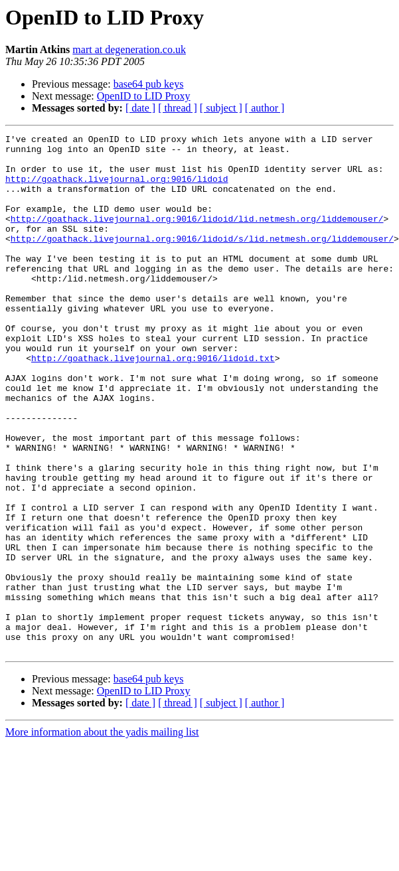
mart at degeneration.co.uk (129, 49)
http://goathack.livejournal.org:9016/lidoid (116, 189)
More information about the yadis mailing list (102, 835)
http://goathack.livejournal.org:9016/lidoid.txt (153, 404)
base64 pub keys (149, 84)
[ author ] (265, 108)
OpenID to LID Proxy (144, 96)
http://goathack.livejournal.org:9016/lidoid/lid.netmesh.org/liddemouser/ (197, 236)
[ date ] (140, 108)
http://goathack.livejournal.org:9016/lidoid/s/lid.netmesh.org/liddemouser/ (202, 260)
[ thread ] (177, 108)
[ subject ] (221, 108)
